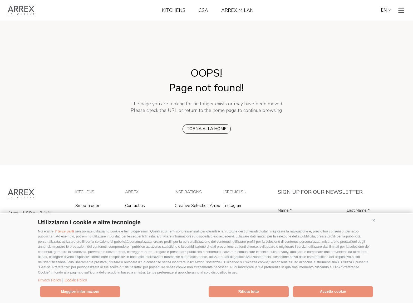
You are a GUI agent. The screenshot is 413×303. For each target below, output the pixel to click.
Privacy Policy (49, 280)
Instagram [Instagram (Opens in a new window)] (233, 205)
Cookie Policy (76, 280)
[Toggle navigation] (401, 10)
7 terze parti (64, 231)
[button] (373, 220)
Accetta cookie (333, 291)
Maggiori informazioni (80, 291)
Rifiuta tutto (248, 291)
